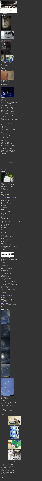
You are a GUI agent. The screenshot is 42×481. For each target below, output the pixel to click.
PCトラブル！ (3, 232)
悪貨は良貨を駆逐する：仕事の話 (6, 299)
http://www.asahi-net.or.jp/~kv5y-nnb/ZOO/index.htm (6, 295)
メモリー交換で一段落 (4, 218)
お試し (2, 477)
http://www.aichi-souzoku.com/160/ (4, 303)
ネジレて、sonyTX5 (4, 192)
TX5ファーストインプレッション (6, 85)
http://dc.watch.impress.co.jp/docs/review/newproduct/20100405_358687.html (9, 197)
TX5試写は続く (3, 15)
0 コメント (7, 189)
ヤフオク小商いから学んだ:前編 (6, 410)
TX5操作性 (3, 171)
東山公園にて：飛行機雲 (5, 309)
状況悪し (2, 209)
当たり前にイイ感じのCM (5, 155)
